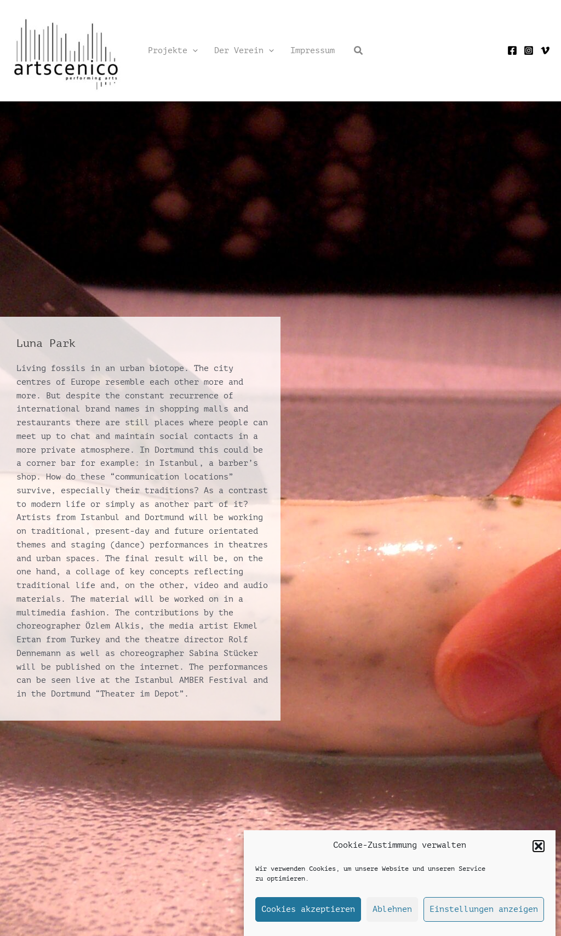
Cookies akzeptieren (308, 909)
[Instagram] (529, 50)
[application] (192, 51)
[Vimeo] (545, 50)
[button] (538, 846)
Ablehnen (392, 909)
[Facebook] (512, 50)
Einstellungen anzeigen (484, 909)
